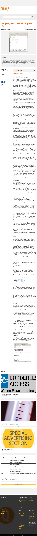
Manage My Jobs (31, 516)
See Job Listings (31, 513)
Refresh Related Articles (18, 484)
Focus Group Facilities (32, 502)
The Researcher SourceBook (31, 500)
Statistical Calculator (22, 529)
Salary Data (21, 528)
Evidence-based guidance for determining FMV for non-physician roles (14, 421)
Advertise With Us (4, 511)
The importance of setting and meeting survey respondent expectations (14, 476)
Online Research (4, 70)
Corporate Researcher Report (23, 526)
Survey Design (3, 74)
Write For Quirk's (22, 507)
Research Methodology (5, 78)
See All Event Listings (22, 511)
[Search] (19, 17)
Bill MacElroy (5, 29)
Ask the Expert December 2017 (7, 449)
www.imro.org (20, 279)
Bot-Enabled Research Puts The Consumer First (10, 394)
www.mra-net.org (20, 281)
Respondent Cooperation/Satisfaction (5, 72)
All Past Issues (21, 503)
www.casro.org (20, 282)
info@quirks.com (31, 527)
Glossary (20, 523)
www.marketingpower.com (22, 280)
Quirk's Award (21, 515)
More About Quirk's (4, 507)
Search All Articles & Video (22, 505)
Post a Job (30, 514)
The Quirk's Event (4, 509)
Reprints (24, 535)
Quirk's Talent (31, 518)
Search (4, 16)
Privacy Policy (20, 535)
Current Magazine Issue (22, 501)
